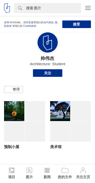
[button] (13, 89)
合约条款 (49, 22)
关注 (47, 73)
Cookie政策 (29, 26)
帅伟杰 (47, 58)
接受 (76, 24)
